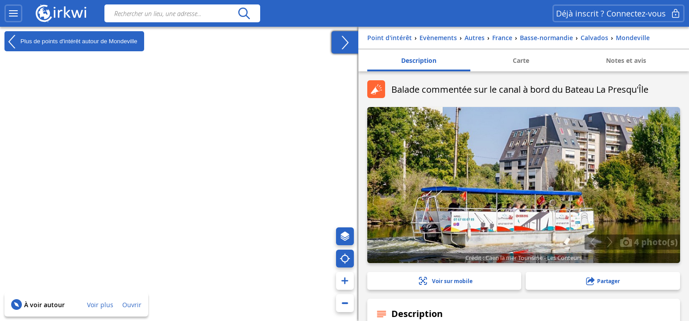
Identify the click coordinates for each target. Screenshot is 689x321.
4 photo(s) (649, 241)
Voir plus (100, 304)
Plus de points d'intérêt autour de (70, 41)
